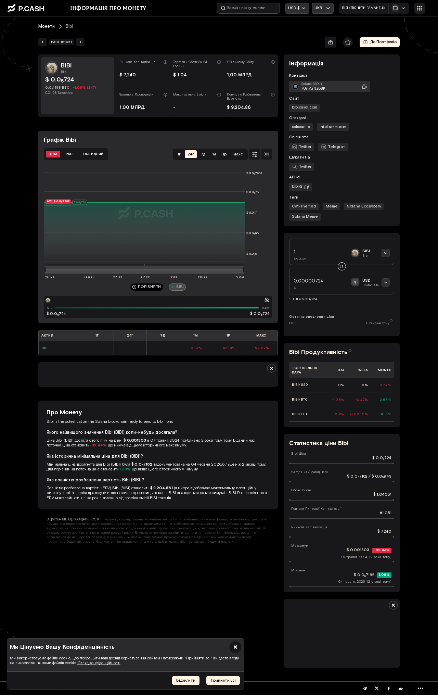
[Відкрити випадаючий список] (323, 8)
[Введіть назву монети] (248, 8)
